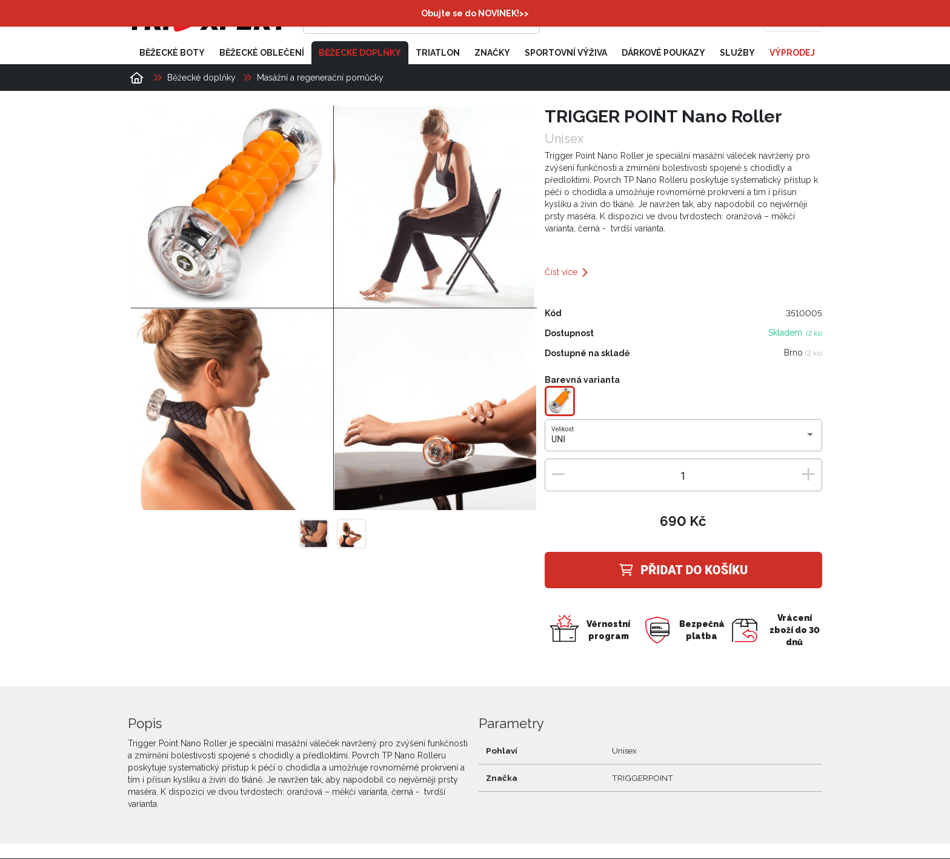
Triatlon (438, 53)
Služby (737, 53)
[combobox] (683, 440)
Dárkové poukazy (663, 53)
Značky (492, 53)
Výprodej (792, 53)
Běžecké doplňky (360, 53)
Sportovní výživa (566, 53)
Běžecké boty (172, 53)
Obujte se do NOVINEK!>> (475, 13)
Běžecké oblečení (261, 53)
